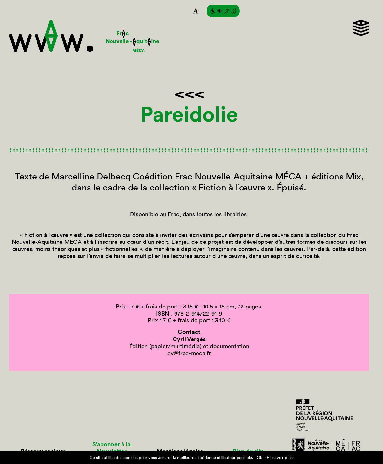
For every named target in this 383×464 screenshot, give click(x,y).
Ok (259, 457)
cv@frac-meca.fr (189, 353)
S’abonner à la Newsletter (111, 448)
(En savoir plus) (279, 457)
